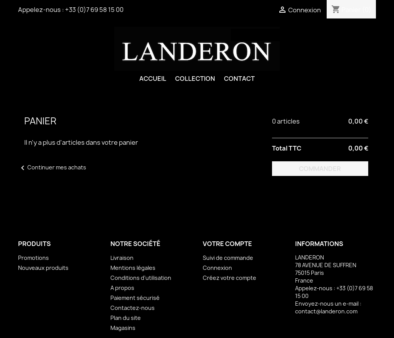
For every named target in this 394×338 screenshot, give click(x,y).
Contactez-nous (132, 307)
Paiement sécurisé (135, 297)
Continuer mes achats (52, 167)
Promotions (33, 257)
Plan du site (125, 317)
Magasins (122, 327)
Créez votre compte (229, 277)
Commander (320, 168)
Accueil (152, 78)
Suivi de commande (228, 257)
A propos (122, 287)
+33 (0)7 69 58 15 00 (94, 9)
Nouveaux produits (43, 267)
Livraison (122, 257)
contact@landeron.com (326, 311)
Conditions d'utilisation (140, 277)
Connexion (217, 267)
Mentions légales (132, 267)
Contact (239, 78)
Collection (195, 78)
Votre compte (227, 243)
